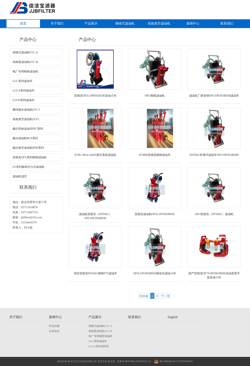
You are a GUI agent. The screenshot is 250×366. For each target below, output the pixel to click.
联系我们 (226, 23)
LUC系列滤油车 (22, 81)
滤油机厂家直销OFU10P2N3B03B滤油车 (214, 95)
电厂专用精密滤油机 (25, 71)
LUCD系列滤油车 (24, 100)
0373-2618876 (29, 207)
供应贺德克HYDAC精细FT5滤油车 (95, 273)
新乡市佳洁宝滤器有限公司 (82, 361)
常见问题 (54, 325)
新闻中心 (192, 23)
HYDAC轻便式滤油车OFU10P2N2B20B (214, 154)
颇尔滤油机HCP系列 (25, 138)
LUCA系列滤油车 (24, 90)
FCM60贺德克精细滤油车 (155, 154)
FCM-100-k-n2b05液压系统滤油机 (95, 154)
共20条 (143, 296)
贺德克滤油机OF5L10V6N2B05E (155, 214)
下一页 (165, 296)
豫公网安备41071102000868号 (176, 361)
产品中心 (28, 39)
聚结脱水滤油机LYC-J (26, 109)
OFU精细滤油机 (155, 95)
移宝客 (111, 361)
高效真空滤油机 (159, 23)
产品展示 (90, 23)
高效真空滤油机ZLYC (26, 119)
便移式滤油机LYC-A (25, 52)
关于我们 (57, 23)
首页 (23, 23)
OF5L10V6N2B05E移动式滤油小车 (154, 273)
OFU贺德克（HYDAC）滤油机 (214, 214)
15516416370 (29, 222)
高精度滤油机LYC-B (25, 62)
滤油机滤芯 (20, 176)
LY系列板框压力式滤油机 (28, 166)
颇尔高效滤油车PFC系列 (28, 128)
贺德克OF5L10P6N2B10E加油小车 (95, 95)
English (173, 317)
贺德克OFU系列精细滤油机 (30, 157)
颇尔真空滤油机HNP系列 (28, 147)
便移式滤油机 (125, 23)
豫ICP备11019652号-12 (138, 361)
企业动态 (54, 331)
